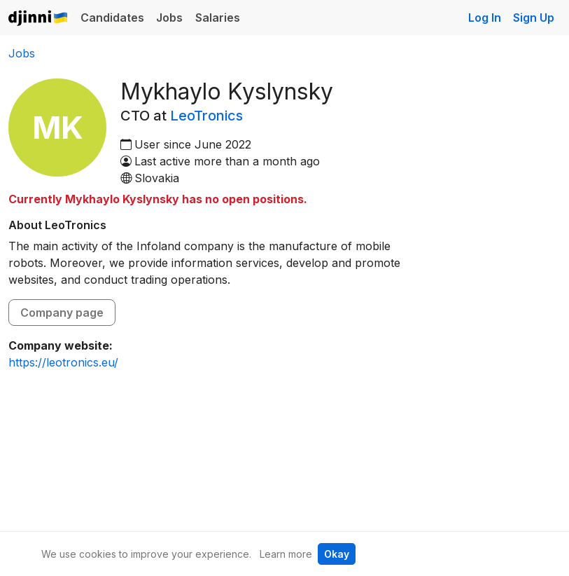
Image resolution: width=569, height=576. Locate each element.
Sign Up (533, 18)
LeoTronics (206, 115)
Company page (62, 313)
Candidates (112, 18)
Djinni (38, 18)
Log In (484, 18)
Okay (336, 554)
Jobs (169, 18)
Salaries (217, 18)
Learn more (286, 554)
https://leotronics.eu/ (63, 362)
